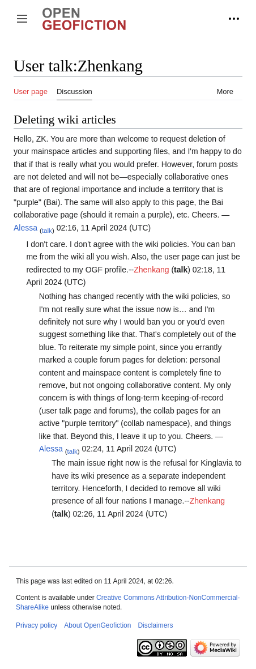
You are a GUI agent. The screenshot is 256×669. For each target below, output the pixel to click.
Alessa (25, 227)
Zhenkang (151, 269)
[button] (22, 19)
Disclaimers (155, 625)
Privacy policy (36, 625)
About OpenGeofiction (97, 625)
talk (47, 229)
